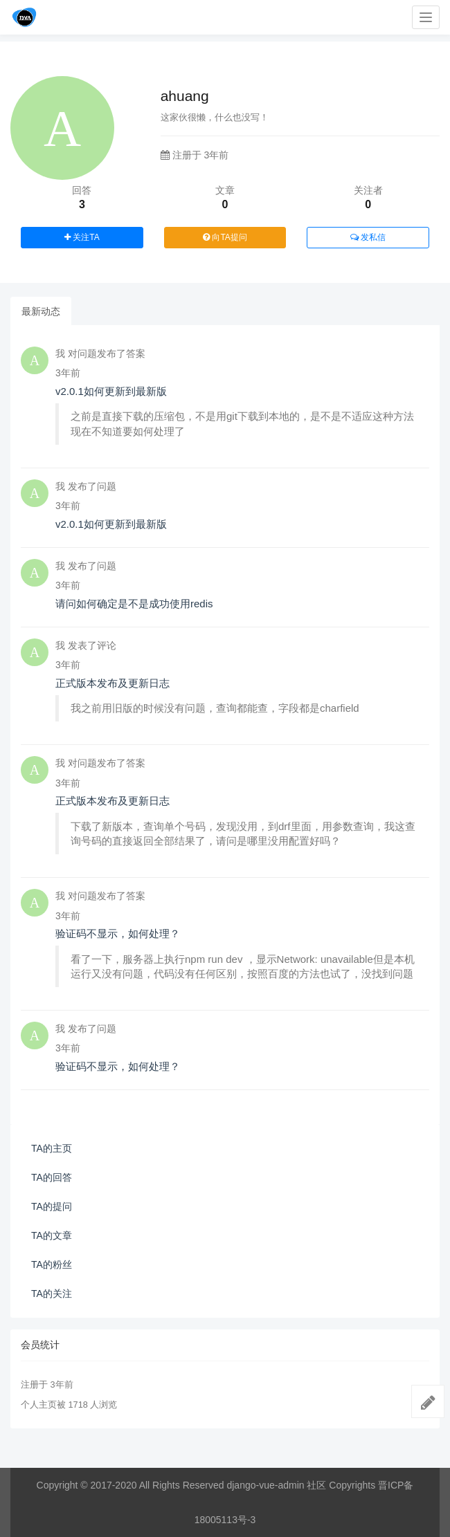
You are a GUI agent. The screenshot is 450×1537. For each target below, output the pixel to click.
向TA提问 (225, 237)
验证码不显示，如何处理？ (117, 933)
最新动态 (40, 311)
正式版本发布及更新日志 (112, 683)
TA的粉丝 (51, 1264)
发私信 (368, 237)
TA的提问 (51, 1206)
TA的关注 (51, 1293)
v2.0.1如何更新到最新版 (111, 391)
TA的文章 (51, 1235)
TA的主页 (51, 1148)
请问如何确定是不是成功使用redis (134, 603)
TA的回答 (51, 1177)
